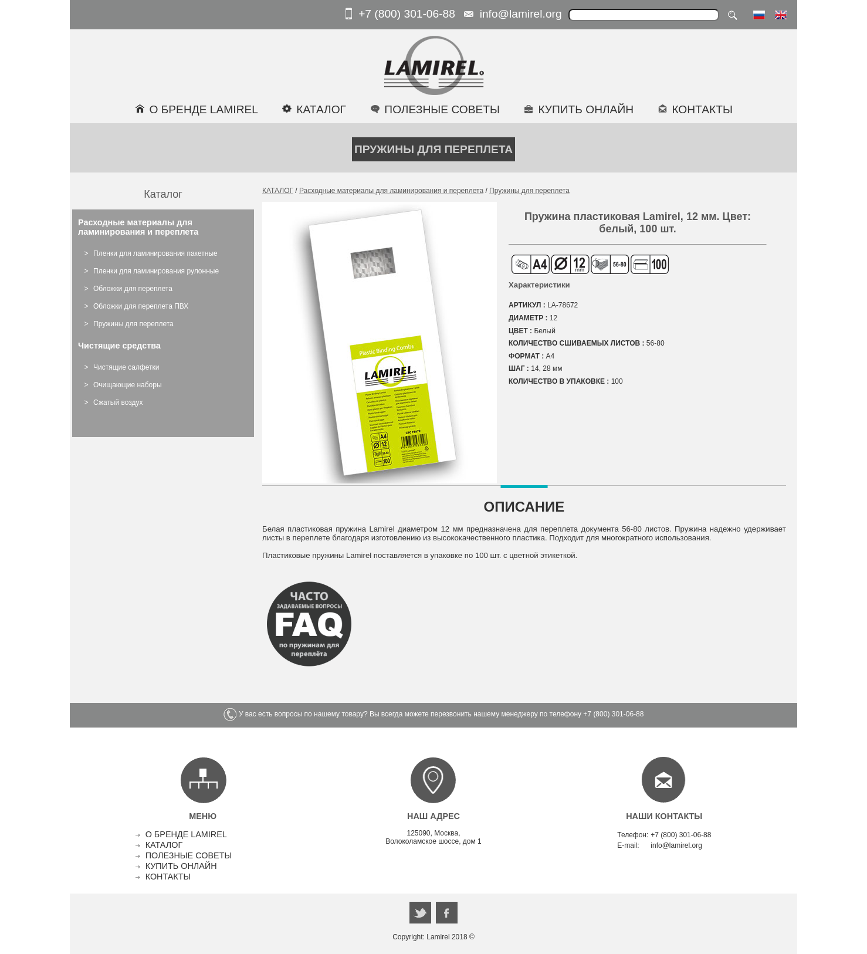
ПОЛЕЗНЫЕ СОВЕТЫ (188, 855)
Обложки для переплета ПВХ (140, 306)
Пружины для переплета (133, 324)
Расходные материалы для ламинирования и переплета (391, 191)
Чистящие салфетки (126, 367)
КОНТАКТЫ (168, 876)
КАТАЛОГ (277, 191)
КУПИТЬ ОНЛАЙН (181, 866)
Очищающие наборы (127, 385)
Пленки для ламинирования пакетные (155, 253)
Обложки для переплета (132, 289)
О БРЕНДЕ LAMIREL (186, 834)
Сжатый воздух (118, 402)
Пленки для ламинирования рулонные (156, 271)
